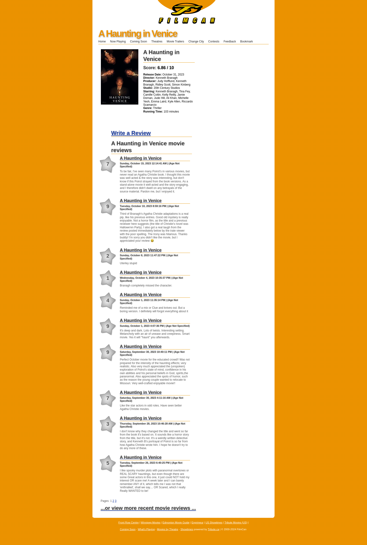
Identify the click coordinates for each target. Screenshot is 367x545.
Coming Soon (138, 41)
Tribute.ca (213, 529)
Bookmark (248, 41)
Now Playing (118, 41)
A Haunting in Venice (137, 33)
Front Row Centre (128, 522)
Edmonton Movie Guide (175, 522)
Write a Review (131, 133)
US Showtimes (214, 522)
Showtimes (186, 529)
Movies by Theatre (167, 529)
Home (102, 41)
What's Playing (146, 529)
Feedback (230, 41)
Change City (196, 41)
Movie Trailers (175, 41)
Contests (213, 41)
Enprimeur (197, 522)
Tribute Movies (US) (235, 522)
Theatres (156, 41)
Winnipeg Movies (151, 522)
